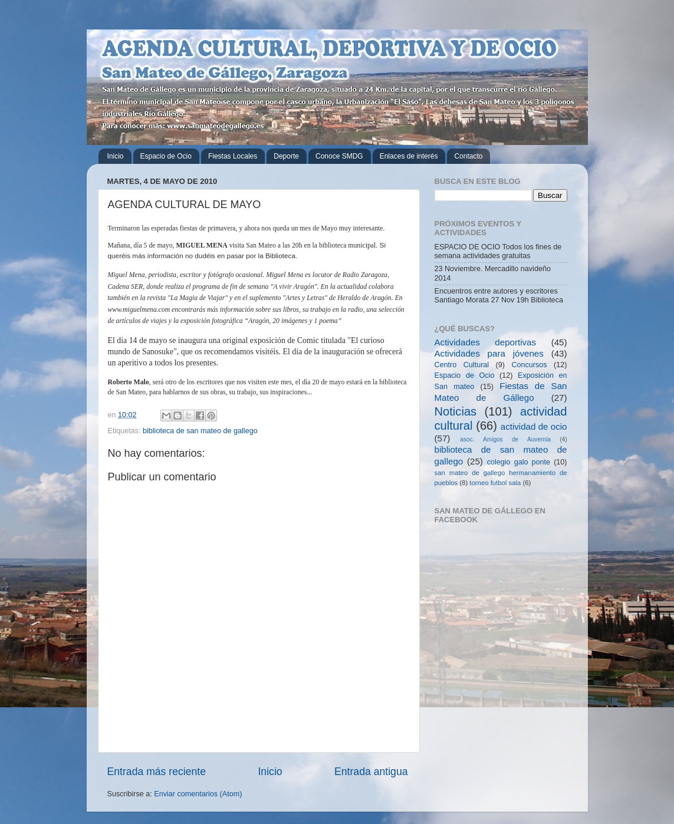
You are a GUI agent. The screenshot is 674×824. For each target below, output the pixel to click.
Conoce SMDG (339, 156)
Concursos (529, 365)
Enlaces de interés (409, 156)
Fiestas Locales (232, 156)
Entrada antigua (370, 771)
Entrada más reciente (156, 771)
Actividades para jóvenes (489, 353)
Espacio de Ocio (166, 156)
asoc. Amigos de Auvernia (505, 439)
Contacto (468, 156)
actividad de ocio (534, 426)
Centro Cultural (462, 365)
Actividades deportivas (486, 342)
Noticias (456, 411)
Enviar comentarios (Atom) (198, 794)
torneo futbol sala (495, 482)
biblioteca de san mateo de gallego (200, 431)
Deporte (286, 156)
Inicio (115, 156)
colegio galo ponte (518, 462)
